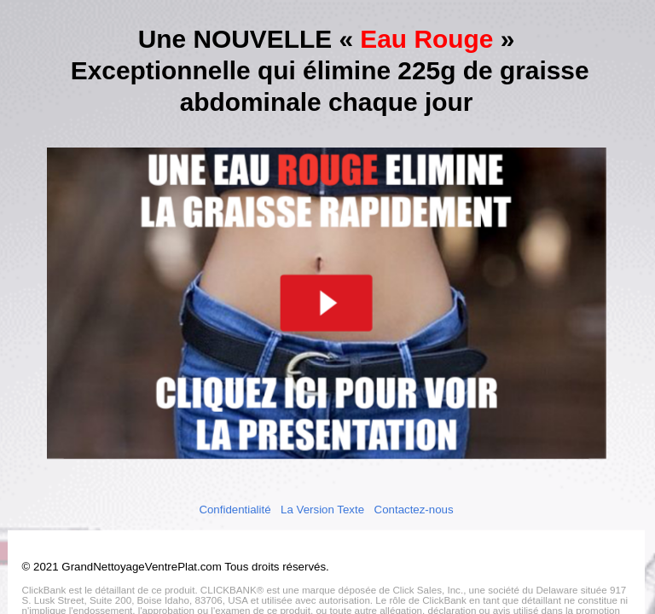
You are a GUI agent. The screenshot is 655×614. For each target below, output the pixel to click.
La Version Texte (322, 509)
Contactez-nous (413, 509)
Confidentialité (234, 509)
